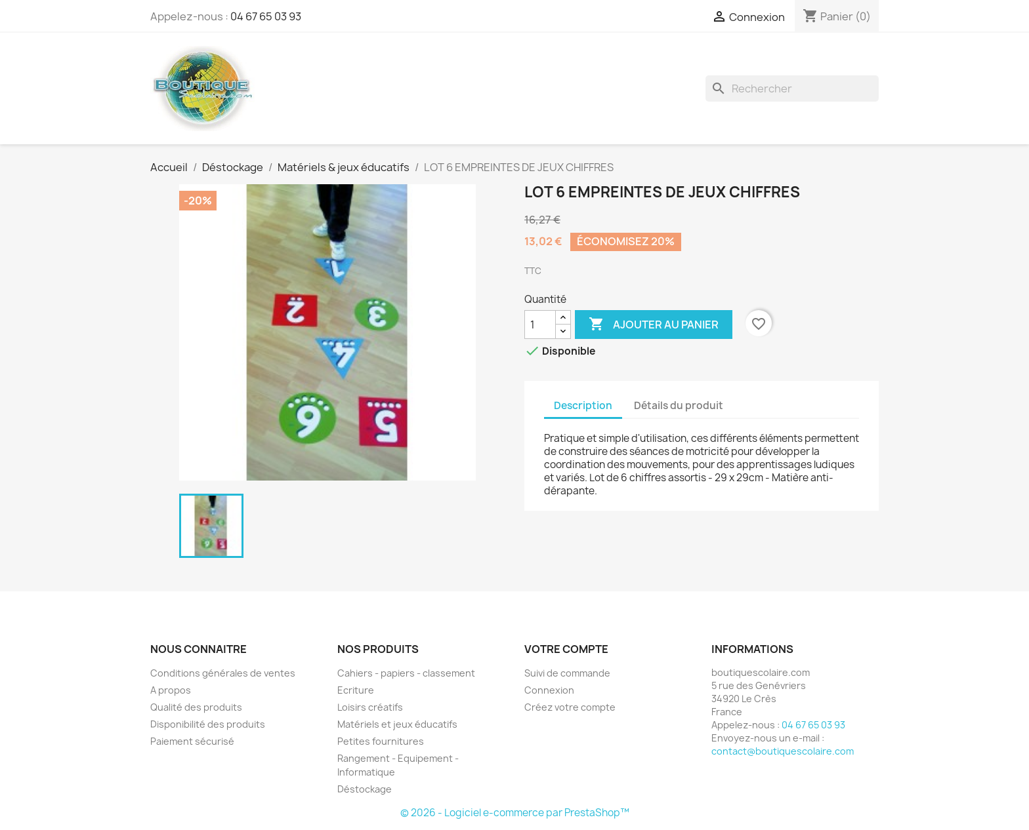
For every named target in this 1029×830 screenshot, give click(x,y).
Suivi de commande (567, 673)
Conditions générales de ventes (222, 673)
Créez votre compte (570, 707)
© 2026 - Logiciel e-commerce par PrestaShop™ (514, 813)
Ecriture (355, 690)
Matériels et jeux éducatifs (397, 724)
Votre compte (566, 649)
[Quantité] (540, 324)
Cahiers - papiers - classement (406, 673)
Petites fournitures (380, 741)
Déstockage (364, 789)
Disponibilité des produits (207, 724)
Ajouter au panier (654, 324)
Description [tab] (583, 405)
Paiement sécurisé (192, 741)
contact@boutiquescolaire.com (782, 751)
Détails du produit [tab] (678, 405)
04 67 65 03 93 (265, 16)
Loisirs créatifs (370, 707)
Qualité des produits (196, 707)
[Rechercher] (792, 88)
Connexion (549, 690)
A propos (170, 690)
